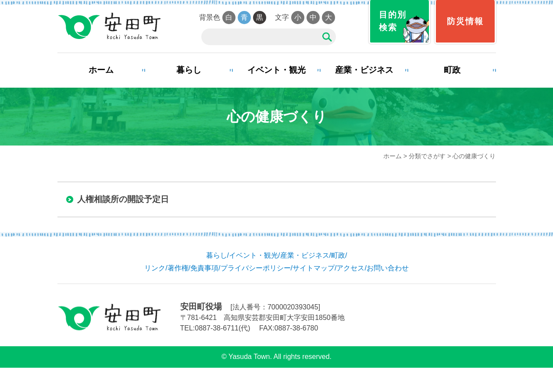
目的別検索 (393, 21)
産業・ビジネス (364, 70)
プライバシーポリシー (256, 268)
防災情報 (465, 21)
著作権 (178, 268)
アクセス (350, 268)
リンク (154, 268)
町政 (452, 70)
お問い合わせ (388, 268)
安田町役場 (109, 26)
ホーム (101, 70)
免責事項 (204, 268)
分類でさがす (427, 156)
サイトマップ (314, 268)
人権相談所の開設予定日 (123, 199)
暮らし (188, 70)
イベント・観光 (276, 70)
